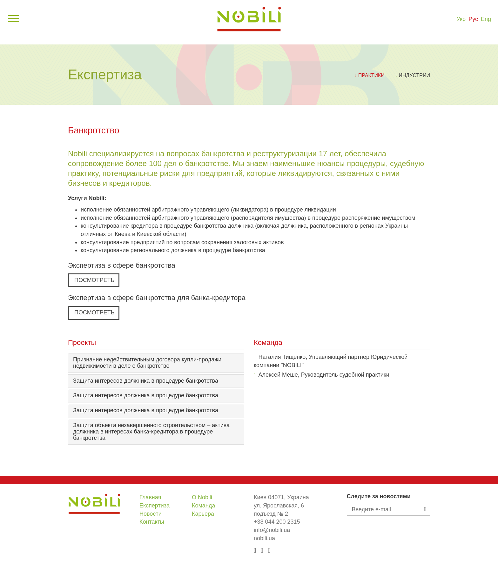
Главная (150, 497)
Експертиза (154, 505)
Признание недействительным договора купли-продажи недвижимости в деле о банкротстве (147, 362)
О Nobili (202, 497)
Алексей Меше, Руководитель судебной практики (323, 375)
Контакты (151, 522)
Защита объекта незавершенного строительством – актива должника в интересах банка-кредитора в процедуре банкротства (151, 431)
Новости (150, 514)
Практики (371, 75)
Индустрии (414, 75)
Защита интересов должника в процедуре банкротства (145, 381)
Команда (203, 505)
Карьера (203, 514)
